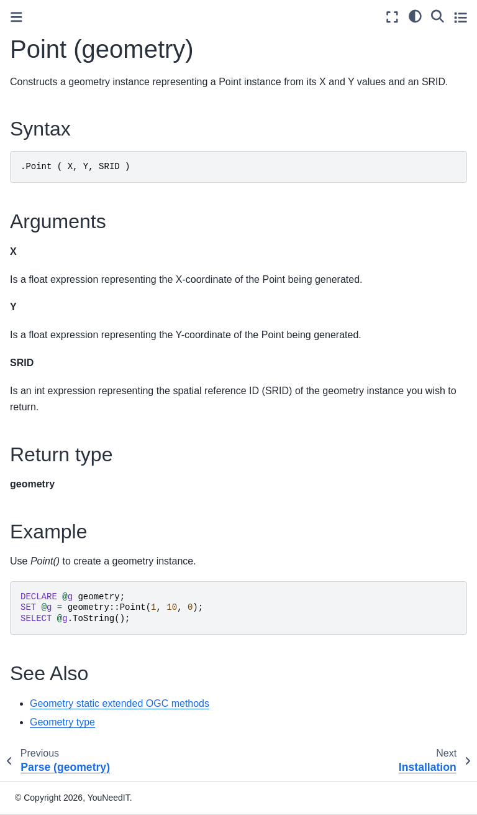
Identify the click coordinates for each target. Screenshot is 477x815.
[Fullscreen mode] (392, 17)
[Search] (437, 15)
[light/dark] (415, 15)
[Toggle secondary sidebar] (460, 17)
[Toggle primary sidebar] (16, 17)
